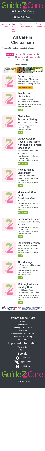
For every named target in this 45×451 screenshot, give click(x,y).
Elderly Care (35, 57)
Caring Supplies (22, 340)
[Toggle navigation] (22, 11)
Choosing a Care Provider (22, 328)
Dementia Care (11, 57)
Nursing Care (23, 57)
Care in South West (14, 28)
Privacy (22, 350)
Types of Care (22, 325)
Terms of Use (22, 347)
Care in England (5, 25)
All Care (9, 54)
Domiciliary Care (32, 54)
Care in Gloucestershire (26, 25)
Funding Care (23, 331)
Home (22, 322)
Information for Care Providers (22, 334)
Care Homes (20, 54)
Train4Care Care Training (22, 337)
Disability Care (22, 60)
